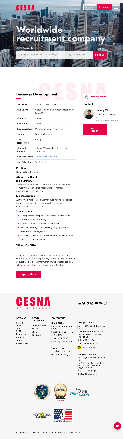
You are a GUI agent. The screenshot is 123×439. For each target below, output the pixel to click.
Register (104, 7)
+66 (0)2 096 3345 (86, 371)
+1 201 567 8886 (59, 338)
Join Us (20, 340)
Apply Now (28, 274)
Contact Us (22, 344)
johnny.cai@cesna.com (46, 156)
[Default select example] (54, 55)
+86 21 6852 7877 (86, 340)
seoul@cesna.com (60, 351)
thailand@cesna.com (88, 374)
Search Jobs (19, 324)
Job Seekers (20, 330)
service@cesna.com (61, 342)
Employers (21, 334)
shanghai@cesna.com (88, 343)
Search (100, 54)
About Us (21, 337)
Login (89, 7)
